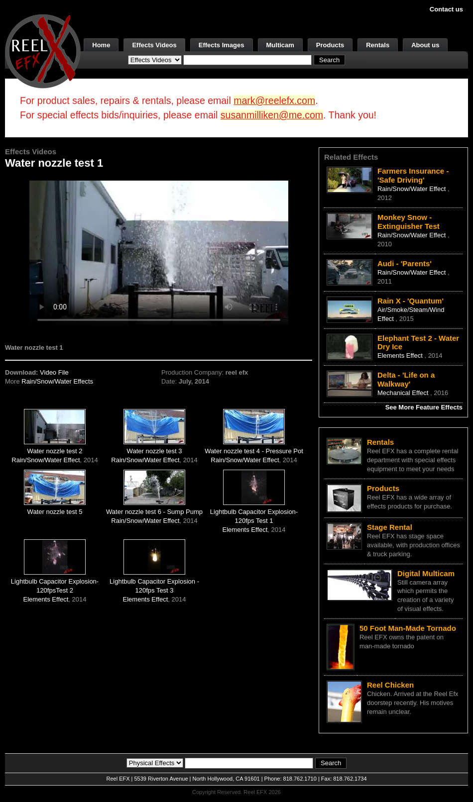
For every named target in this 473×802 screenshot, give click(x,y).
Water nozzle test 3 (154, 451)
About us (425, 45)
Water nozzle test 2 (55, 451)
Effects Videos (154, 45)
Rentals (377, 45)
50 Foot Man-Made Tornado (407, 628)
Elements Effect (245, 529)
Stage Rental (389, 527)
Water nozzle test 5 (55, 511)
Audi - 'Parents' (404, 263)
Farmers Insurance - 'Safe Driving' (413, 175)
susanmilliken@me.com (272, 114)
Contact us (446, 9)
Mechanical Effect (403, 393)
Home (101, 45)
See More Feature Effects (424, 407)
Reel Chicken (390, 685)
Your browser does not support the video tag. (158, 253)
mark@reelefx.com (274, 100)
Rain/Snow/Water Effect (45, 460)
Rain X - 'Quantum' (410, 301)
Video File (54, 372)
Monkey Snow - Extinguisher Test (408, 221)
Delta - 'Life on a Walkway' (406, 379)
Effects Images (221, 45)
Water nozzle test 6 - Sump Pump (154, 511)
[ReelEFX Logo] (43, 50)
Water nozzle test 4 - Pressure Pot (254, 451)
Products (330, 45)
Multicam (280, 45)
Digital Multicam (426, 573)
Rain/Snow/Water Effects (57, 381)
